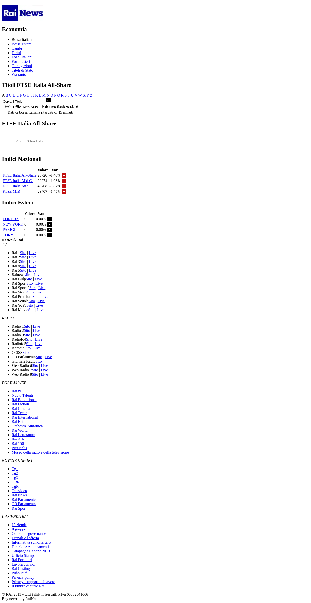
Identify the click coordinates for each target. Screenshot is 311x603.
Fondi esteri (21, 61)
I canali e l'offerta (25, 538)
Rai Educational (24, 400)
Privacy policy (23, 577)
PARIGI (9, 230)
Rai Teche (19, 413)
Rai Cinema (21, 408)
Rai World (20, 430)
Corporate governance (29, 533)
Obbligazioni (22, 66)
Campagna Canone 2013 (31, 551)
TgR (15, 486)
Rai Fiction (20, 404)
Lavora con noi (23, 564)
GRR (16, 482)
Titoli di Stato (22, 70)
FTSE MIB (11, 191)
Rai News (19, 495)
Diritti (16, 53)
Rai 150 (18, 443)
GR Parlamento (24, 504)
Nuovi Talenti (22, 395)
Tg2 (15, 473)
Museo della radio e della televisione (40, 452)
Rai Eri (17, 422)
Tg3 (15, 477)
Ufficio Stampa (23, 555)
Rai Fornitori (22, 560)
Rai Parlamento (24, 499)
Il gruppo (19, 529)
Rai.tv (16, 391)
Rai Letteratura (23, 435)
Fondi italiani (22, 57)
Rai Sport (19, 508)
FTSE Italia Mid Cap (19, 181)
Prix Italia (19, 448)
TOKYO (9, 235)
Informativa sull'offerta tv (32, 542)
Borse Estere (21, 44)
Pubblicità (19, 573)
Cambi (17, 48)
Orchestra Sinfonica (27, 426)
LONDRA (11, 219)
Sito (23, 253)
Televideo (19, 491)
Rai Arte (18, 439)
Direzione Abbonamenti (30, 547)
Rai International (25, 417)
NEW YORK (13, 224)
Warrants (19, 75)
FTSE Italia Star (15, 186)
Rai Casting (21, 568)
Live (32, 253)
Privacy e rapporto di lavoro (33, 582)
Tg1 (15, 469)
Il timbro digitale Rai (28, 586)
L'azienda (19, 525)
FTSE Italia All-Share (20, 175)
